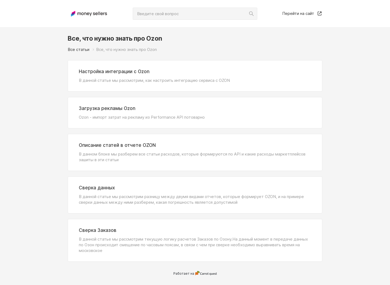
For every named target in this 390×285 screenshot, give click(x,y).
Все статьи (78, 49)
